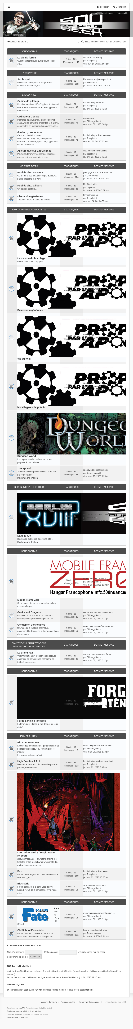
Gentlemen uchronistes (31, 624)
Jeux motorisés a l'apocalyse (29, 210)
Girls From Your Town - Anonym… (99, 514)
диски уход (88, 286)
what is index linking (92, 57)
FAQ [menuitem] (7, 35)
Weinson (91, 82)
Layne (89, 187)
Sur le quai (23, 79)
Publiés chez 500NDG (30, 172)
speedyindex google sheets (95, 470)
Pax (19, 871)
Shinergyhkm (93, 121)
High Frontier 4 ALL (29, 761)
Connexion (14, 945)
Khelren (34, 478)
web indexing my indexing (95, 151)
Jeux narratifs (29, 166)
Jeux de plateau (29, 736)
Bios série (23, 883)
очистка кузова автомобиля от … (99, 745)
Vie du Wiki (23, 358)
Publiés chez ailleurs (29, 185)
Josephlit (91, 61)
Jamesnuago (93, 386)
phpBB (21, 1008)
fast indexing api (90, 195)
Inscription (33, 945)
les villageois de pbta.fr (31, 407)
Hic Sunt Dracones (28, 742)
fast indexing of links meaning (96, 135)
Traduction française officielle (18, 1011)
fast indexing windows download (98, 761)
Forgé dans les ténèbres (31, 720)
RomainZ (91, 517)
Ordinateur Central (28, 116)
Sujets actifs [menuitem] (122, 13)
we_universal (16, 1014)
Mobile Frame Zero (28, 599)
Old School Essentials (30, 930)
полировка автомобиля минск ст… (100, 626)
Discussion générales (30, 196)
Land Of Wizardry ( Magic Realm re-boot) (36, 854)
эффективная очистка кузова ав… (99, 435)
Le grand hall (25, 652)
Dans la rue (24, 535)
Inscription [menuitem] (103, 7)
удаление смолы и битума (96, 816)
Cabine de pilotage (28, 101)
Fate (56, 908)
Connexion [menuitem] (119, 7)
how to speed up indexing (95, 930)
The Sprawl (24, 468)
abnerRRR (88, 990)
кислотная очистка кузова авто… (99, 612)
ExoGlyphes (29, 95)
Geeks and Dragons (29, 612)
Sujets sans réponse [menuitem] (103, 13)
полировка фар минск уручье (97, 578)
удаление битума (91, 699)
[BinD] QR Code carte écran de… (98, 172)
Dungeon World (26, 456)
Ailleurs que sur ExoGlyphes (34, 150)
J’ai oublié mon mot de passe (91, 952)
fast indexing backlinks (93, 102)
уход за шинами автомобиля (97, 654)
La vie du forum (26, 57)
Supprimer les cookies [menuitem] (89, 1002)
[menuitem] (82, 41)
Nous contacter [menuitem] (68, 1002)
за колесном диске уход (94, 885)
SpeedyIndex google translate (97, 235)
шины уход (88, 118)
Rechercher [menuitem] (18, 35)
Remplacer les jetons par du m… (98, 79)
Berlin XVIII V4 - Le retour (29, 487)
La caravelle (29, 73)
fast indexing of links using (95, 871)
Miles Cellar (36, 1011)
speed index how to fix (93, 383)
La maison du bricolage (31, 258)
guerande (91, 175)
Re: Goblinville (90, 184)
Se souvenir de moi (17, 957)
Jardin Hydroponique (29, 132)
